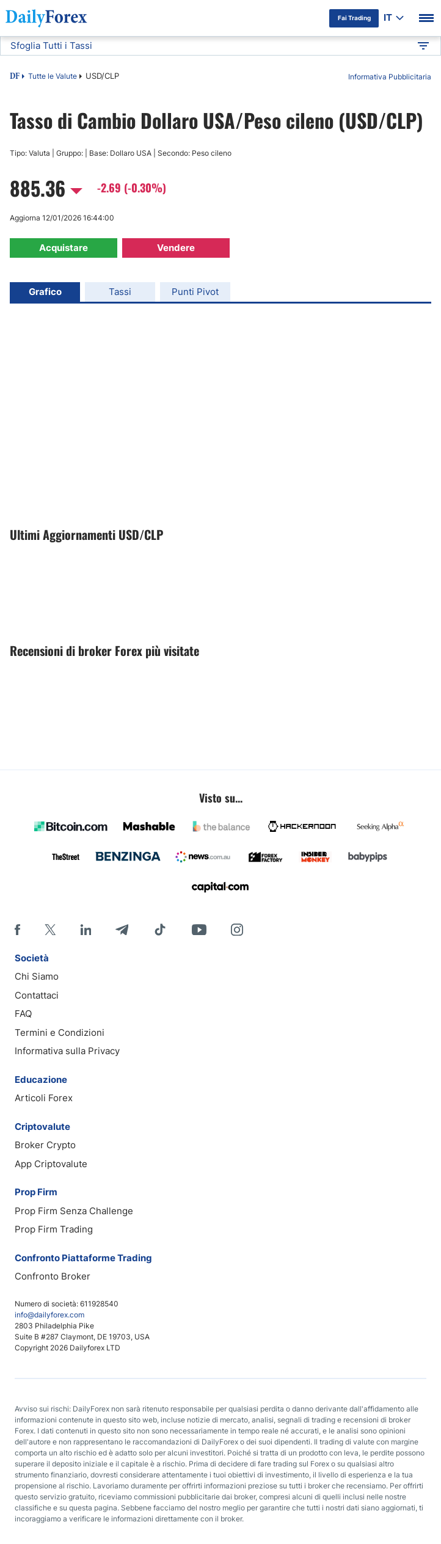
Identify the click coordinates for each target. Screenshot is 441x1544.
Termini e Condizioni (59, 1032)
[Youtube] (199, 929)
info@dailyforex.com (49, 1314)
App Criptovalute (51, 1164)
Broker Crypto (45, 1145)
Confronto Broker (52, 1276)
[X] (50, 929)
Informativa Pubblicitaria (389, 76)
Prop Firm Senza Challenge (74, 1211)
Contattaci (37, 995)
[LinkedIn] (85, 929)
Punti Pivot (195, 291)
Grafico (45, 291)
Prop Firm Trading (54, 1229)
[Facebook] (17, 929)
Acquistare (63, 247)
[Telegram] (121, 929)
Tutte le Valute (52, 76)
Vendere (176, 247)
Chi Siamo (37, 976)
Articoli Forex (44, 1098)
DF (15, 77)
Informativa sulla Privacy (67, 1051)
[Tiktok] (160, 929)
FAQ (23, 1013)
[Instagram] (237, 929)
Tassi (120, 291)
